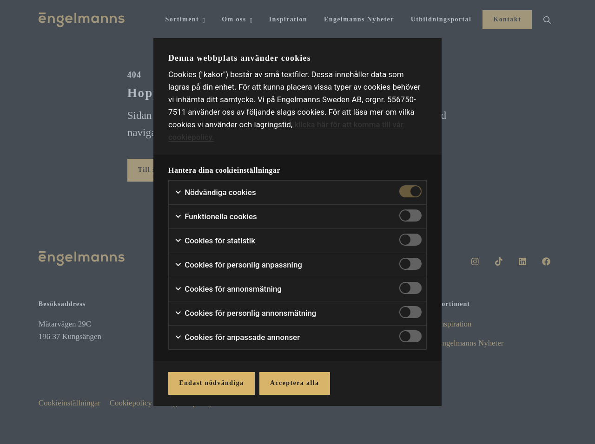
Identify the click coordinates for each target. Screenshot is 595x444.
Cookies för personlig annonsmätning (245, 313)
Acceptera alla (294, 382)
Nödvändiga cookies (215, 192)
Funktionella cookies (215, 217)
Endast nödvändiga (211, 382)
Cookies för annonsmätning (228, 289)
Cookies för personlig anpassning (238, 265)
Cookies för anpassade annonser (237, 337)
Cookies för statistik (214, 241)
